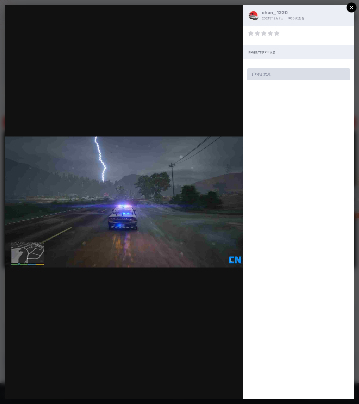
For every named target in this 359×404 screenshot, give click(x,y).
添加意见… (262, 74)
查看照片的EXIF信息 (261, 52)
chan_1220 (275, 12)
